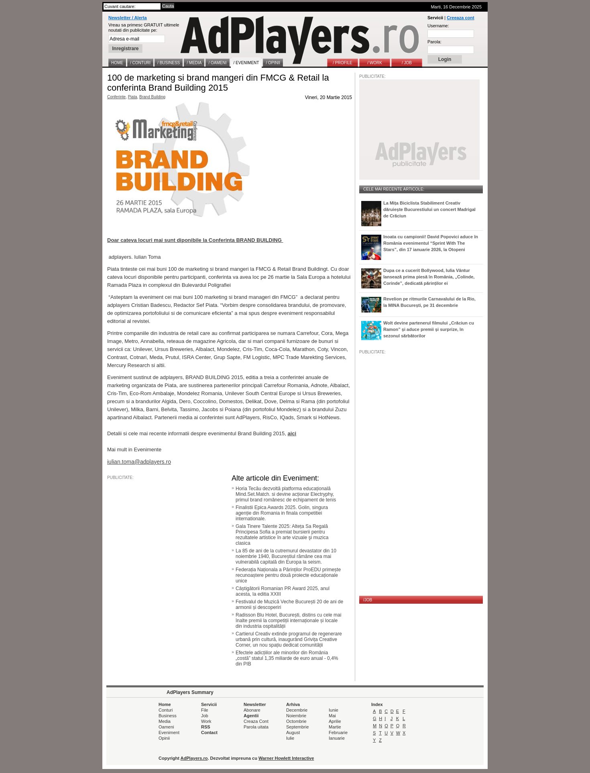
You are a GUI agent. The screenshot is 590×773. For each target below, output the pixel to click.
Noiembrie (296, 715)
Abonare (252, 710)
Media (165, 721)
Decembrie (296, 710)
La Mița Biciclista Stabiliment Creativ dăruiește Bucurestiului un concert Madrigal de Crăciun (429, 209)
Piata (132, 97)
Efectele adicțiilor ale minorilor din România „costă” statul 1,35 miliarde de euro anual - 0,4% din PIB (287, 658)
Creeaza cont (460, 17)
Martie (335, 726)
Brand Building (152, 97)
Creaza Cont (256, 721)
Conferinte (116, 97)
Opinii (164, 738)
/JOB (367, 600)
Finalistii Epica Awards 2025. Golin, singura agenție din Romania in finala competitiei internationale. (282, 513)
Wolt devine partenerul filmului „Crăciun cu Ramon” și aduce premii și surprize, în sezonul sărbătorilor (428, 329)
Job (204, 715)
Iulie (290, 738)
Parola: (434, 41)
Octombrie (296, 721)
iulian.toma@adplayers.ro (139, 462)
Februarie (338, 732)
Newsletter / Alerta (127, 17)
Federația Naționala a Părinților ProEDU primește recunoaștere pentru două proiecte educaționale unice (288, 575)
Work (206, 721)
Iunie (333, 710)
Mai (332, 715)
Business (168, 715)
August (293, 732)
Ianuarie (337, 738)
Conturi (166, 710)
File (204, 710)
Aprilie (335, 721)
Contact (209, 732)
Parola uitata (256, 726)
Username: (438, 25)
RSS (205, 726)
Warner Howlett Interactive (286, 758)
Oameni (166, 726)
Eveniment (169, 732)
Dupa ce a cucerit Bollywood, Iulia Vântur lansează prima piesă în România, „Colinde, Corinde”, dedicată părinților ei (428, 277)
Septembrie (297, 726)
